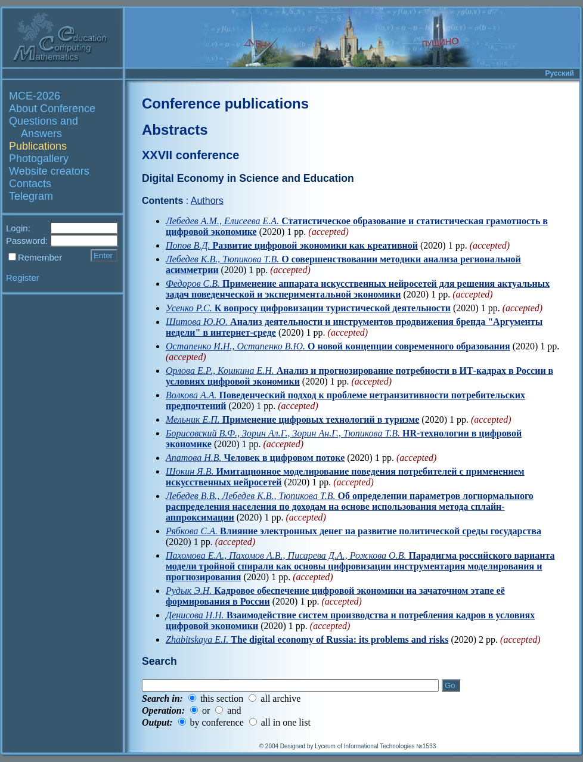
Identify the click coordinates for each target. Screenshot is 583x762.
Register (22, 277)
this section (221, 698)
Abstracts (175, 130)
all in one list (286, 722)
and (234, 710)
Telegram (31, 196)
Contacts (30, 184)
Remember (40, 257)
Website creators (49, 171)
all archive (280, 698)
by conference (217, 722)
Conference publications (225, 103)
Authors (207, 201)
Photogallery (39, 159)
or (206, 710)
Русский (560, 73)
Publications (38, 146)
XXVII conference (190, 155)
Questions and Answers (43, 127)
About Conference (52, 108)
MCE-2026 (34, 96)
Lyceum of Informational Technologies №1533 (375, 746)
